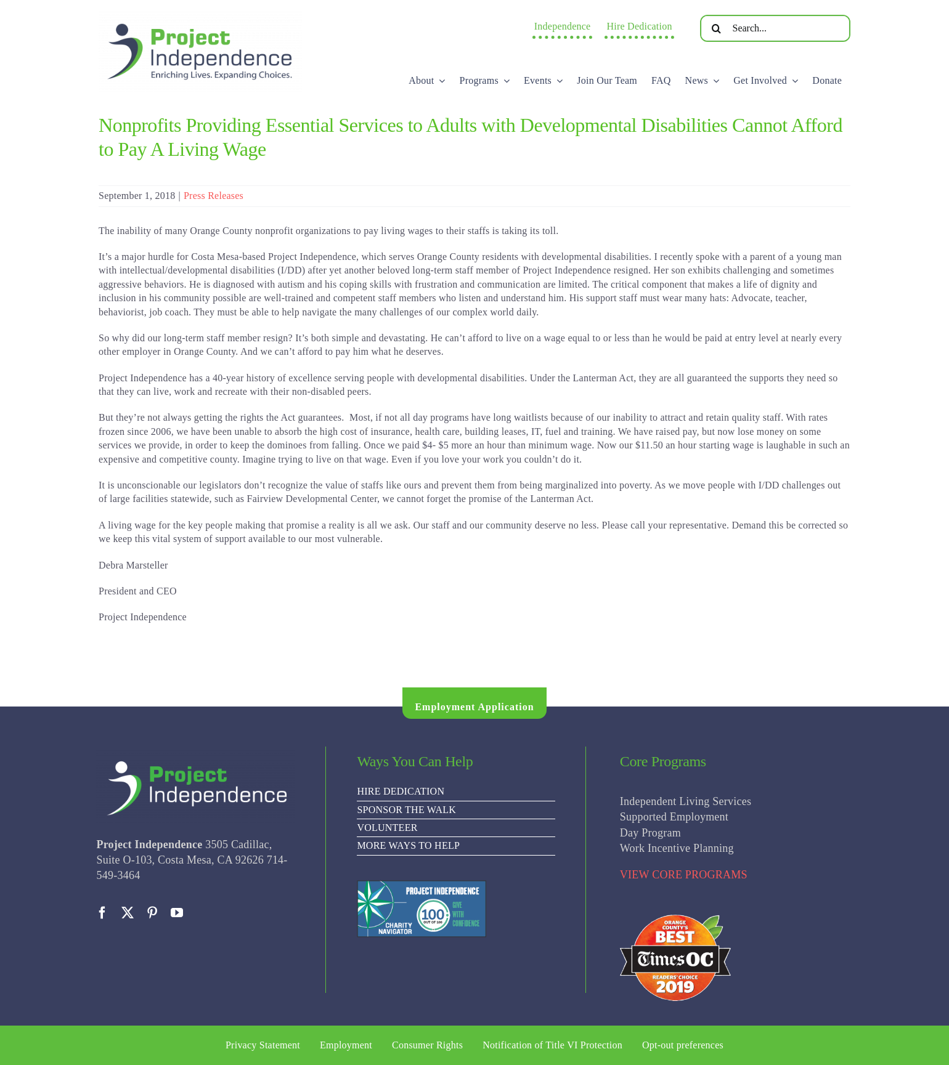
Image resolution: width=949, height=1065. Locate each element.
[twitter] (127, 913)
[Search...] (775, 28)
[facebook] (102, 913)
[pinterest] (152, 913)
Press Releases (213, 195)
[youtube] (177, 913)
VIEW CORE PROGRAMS (683, 875)
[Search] (716, 28)
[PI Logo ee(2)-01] (200, 15)
